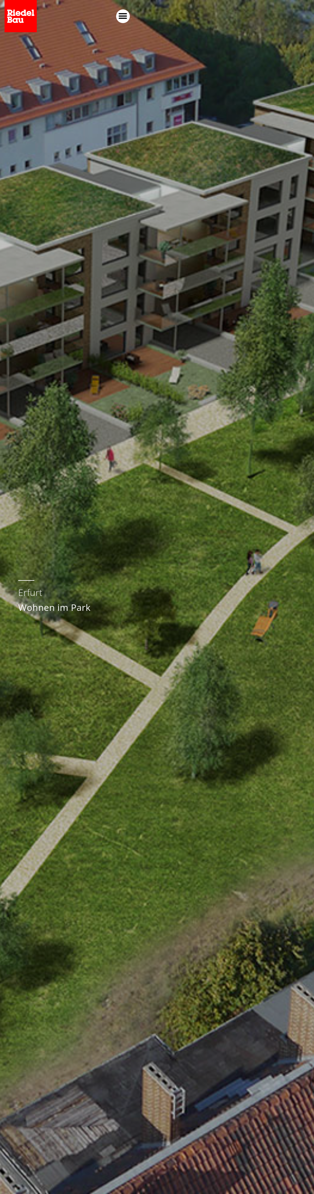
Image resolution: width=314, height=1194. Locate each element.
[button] (280, 16)
